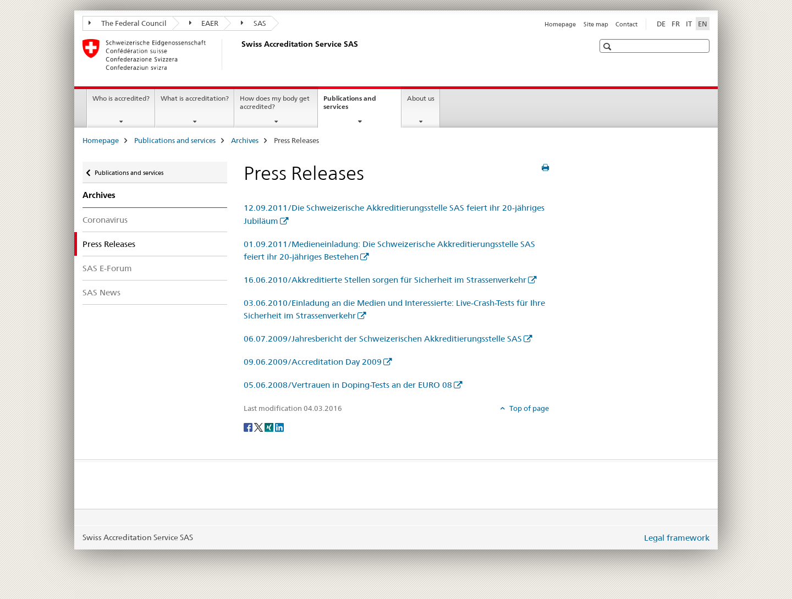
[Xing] (270, 426)
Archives (244, 140)
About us (421, 98)
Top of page (528, 408)
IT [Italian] (689, 23)
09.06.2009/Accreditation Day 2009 (313, 361)
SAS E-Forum (107, 268)
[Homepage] (239, 54)
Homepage (560, 24)
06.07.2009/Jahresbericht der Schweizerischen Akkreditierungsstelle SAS (383, 338)
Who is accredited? (121, 98)
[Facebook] (249, 426)
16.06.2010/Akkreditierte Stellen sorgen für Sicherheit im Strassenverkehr (385, 279)
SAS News (101, 292)
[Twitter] (259, 426)
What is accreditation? (195, 98)
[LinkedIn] (279, 426)
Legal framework (677, 537)
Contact (626, 24)
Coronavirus (105, 220)
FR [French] (676, 23)
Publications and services (349, 106)
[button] (608, 46)
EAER (204, 23)
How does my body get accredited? (275, 102)
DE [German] (661, 23)
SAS (253, 23)
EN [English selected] (702, 23)
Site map (596, 24)
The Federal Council (128, 23)
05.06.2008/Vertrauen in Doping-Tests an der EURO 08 (348, 385)
